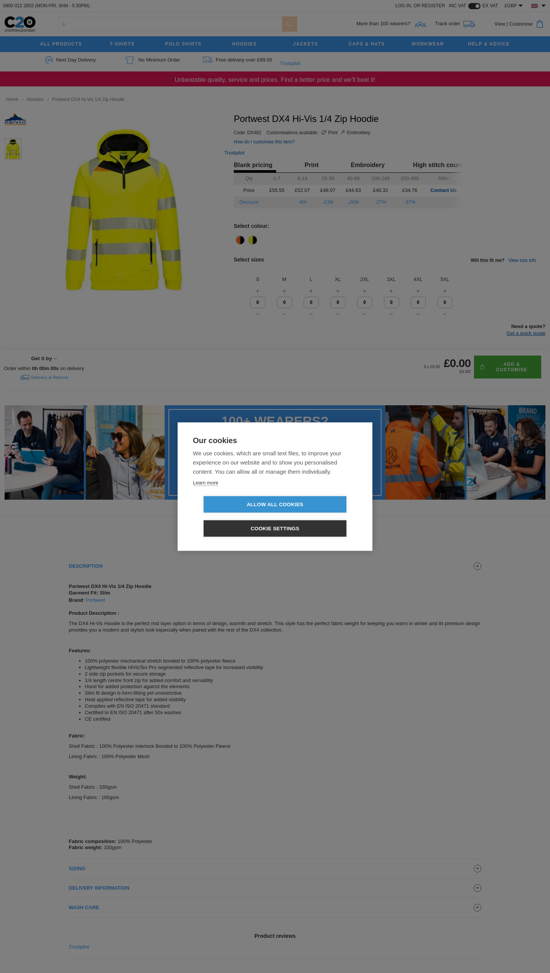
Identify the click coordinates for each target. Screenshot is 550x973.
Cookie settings (318, 517)
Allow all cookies (231, 517)
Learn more (205, 494)
